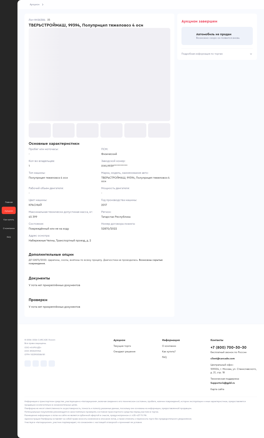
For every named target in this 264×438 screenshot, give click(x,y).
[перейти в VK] (27, 363)
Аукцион (35, 4)
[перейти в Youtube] (44, 363)
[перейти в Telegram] (36, 363)
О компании (169, 346)
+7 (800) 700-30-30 (229, 347)
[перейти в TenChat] (52, 363)
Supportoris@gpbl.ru (223, 383)
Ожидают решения (124, 351)
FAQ (164, 357)
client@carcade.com (223, 358)
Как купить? (169, 351)
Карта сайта (217, 389)
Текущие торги (122, 346)
